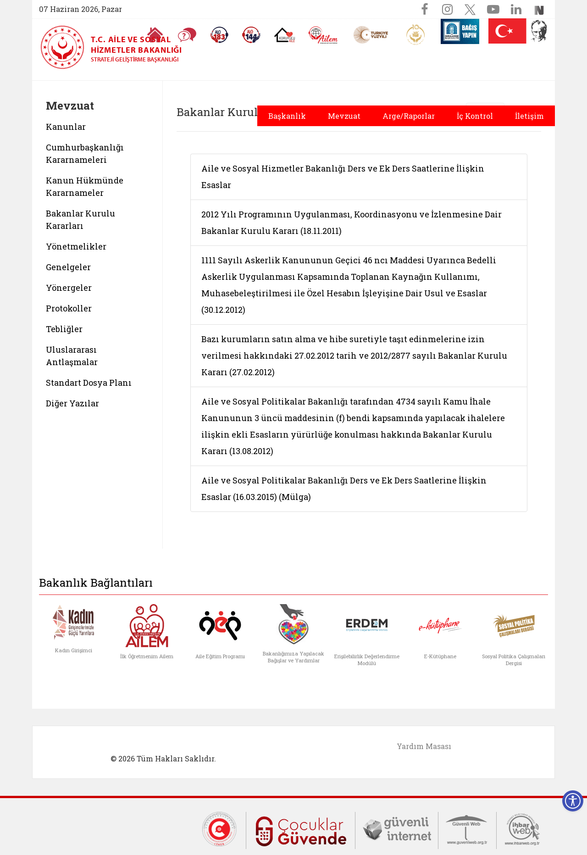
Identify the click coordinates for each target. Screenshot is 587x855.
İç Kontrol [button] (475, 116)
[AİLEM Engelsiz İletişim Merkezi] (323, 35)
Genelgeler (68, 266)
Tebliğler (64, 328)
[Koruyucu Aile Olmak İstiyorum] (284, 35)
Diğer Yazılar (72, 403)
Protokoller (69, 308)
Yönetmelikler (76, 246)
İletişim (529, 116)
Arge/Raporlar (408, 116)
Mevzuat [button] (344, 116)
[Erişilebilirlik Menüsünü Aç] (572, 800)
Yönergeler (69, 287)
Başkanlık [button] (287, 116)
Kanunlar (66, 126)
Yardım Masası (424, 746)
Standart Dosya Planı (89, 382)
